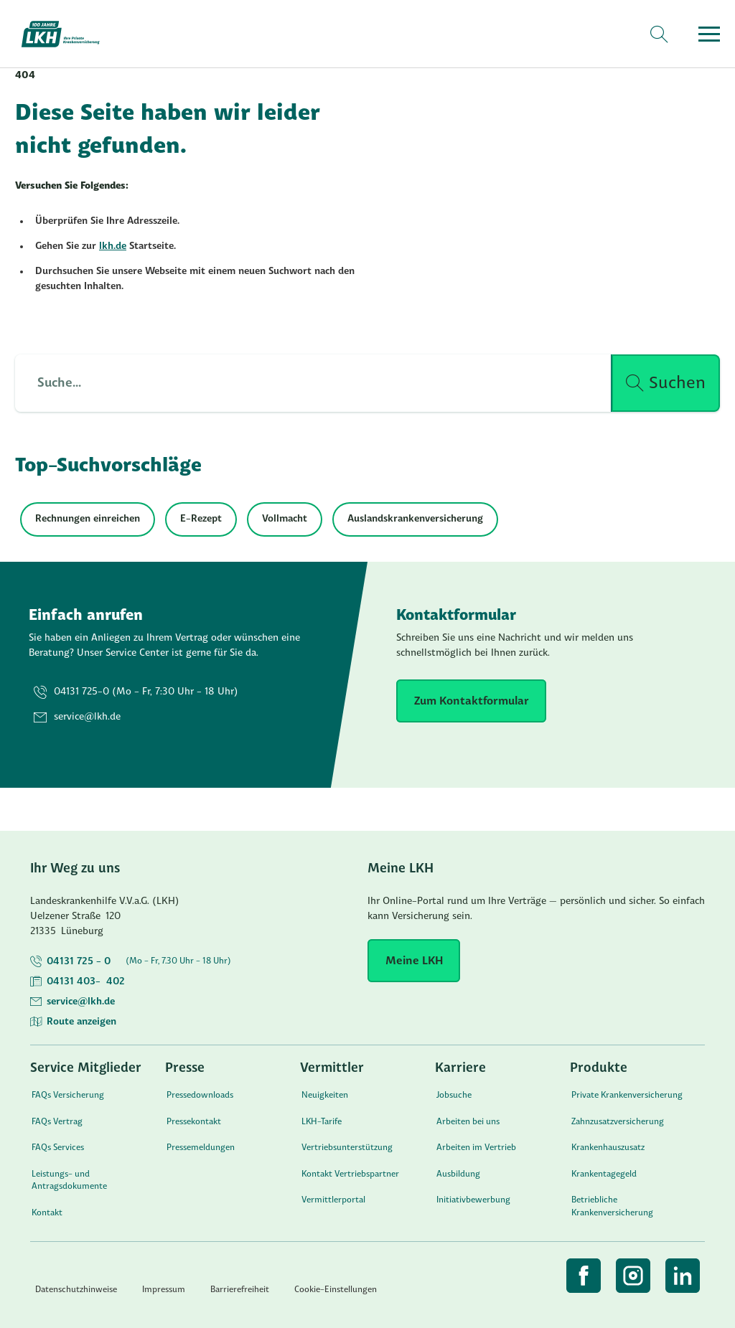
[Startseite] (69, 34)
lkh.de (112, 246)
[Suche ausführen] (666, 383)
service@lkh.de (81, 1002)
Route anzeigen (81, 1022)
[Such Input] (305, 383)
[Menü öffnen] (709, 34)
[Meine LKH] (414, 960)
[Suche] (658, 34)
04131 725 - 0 (79, 961)
